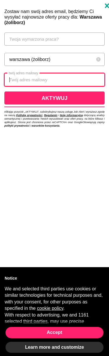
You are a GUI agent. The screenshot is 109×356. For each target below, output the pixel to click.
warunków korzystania (46, 125)
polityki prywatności (17, 125)
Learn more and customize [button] (54, 347)
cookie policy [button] (50, 308)
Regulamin (50, 115)
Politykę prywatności (29, 115)
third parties (35, 321)
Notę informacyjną (71, 115)
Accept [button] (54, 332)
